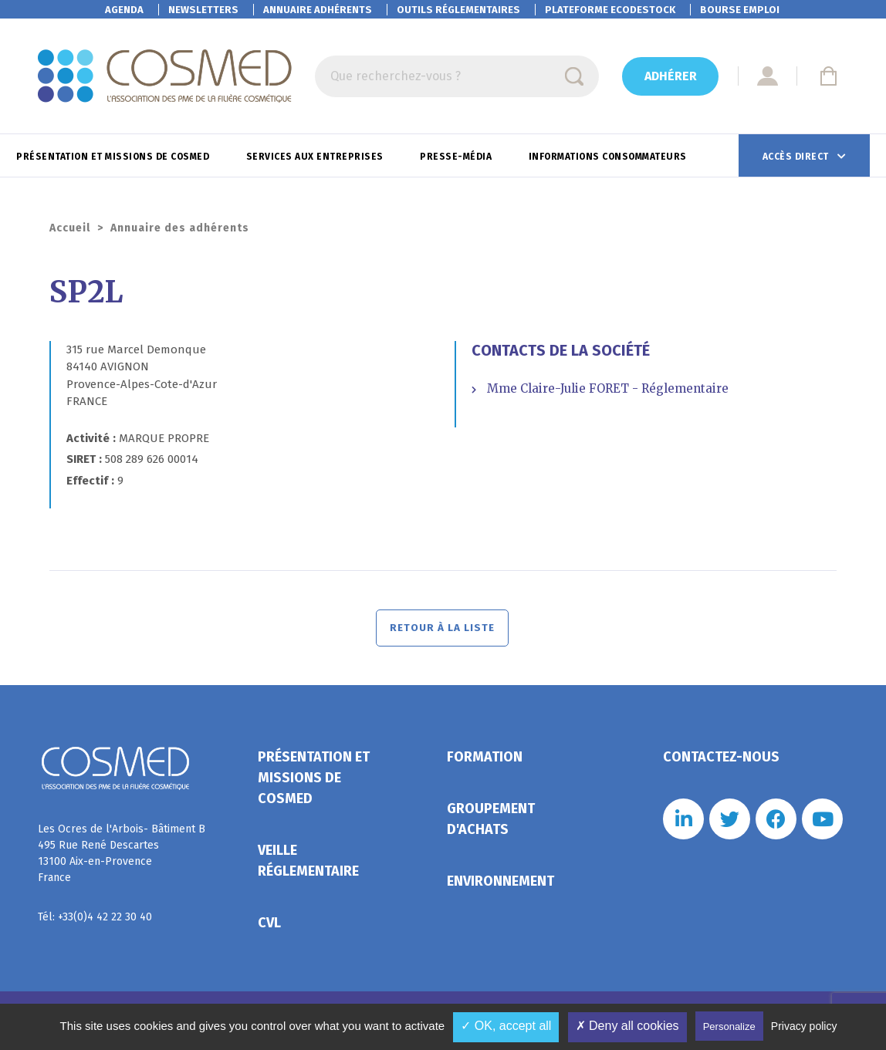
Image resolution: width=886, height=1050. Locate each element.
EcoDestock (610, 9)
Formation (484, 762)
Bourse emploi (739, 9)
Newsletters (203, 9)
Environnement (500, 886)
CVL (269, 928)
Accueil (69, 228)
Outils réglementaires (458, 9)
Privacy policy (804, 1026)
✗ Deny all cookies (627, 1025)
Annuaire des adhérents (179, 228)
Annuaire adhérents (317, 9)
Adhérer (670, 76)
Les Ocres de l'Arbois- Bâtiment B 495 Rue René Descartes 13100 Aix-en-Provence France (121, 859)
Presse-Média (457, 156)
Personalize (729, 1026)
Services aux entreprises (316, 156)
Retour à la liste (443, 630)
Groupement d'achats (491, 824)
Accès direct (797, 156)
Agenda (124, 9)
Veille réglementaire (308, 866)
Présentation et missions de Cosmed (114, 156)
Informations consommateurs (609, 156)
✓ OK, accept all (506, 1025)
